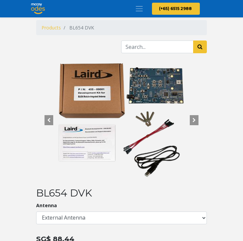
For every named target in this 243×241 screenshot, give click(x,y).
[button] (49, 120)
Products (51, 27)
